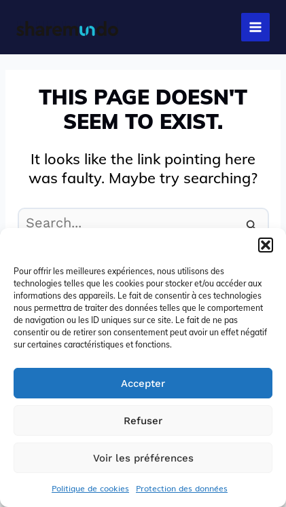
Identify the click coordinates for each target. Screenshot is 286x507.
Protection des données (182, 488)
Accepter (143, 383)
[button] (265, 245)
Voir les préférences (143, 458)
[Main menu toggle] (255, 27)
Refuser (143, 421)
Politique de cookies (90, 488)
